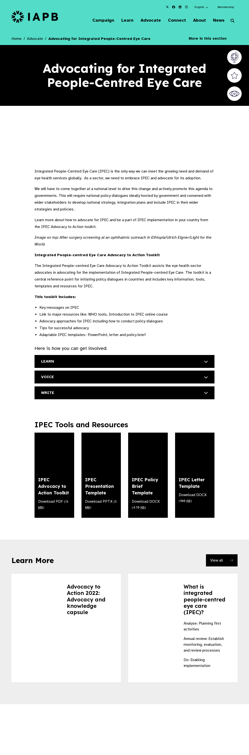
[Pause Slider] (215, 715)
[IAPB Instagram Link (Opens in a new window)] (186, 7)
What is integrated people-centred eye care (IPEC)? (204, 599)
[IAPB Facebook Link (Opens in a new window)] (173, 7)
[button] (201, 7)
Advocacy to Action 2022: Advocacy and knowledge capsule (86, 599)
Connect (173, 20)
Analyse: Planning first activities (202, 626)
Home (16, 39)
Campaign (96, 20)
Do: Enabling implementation (197, 662)
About (197, 20)
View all (216, 560)
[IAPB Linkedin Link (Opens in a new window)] (180, 7)
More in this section (211, 39)
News (217, 20)
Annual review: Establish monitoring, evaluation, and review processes (204, 644)
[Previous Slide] (204, 715)
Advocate (146, 20)
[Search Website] (232, 21)
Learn (121, 20)
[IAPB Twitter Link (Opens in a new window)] (167, 7)
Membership (226, 7)
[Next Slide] (226, 715)
